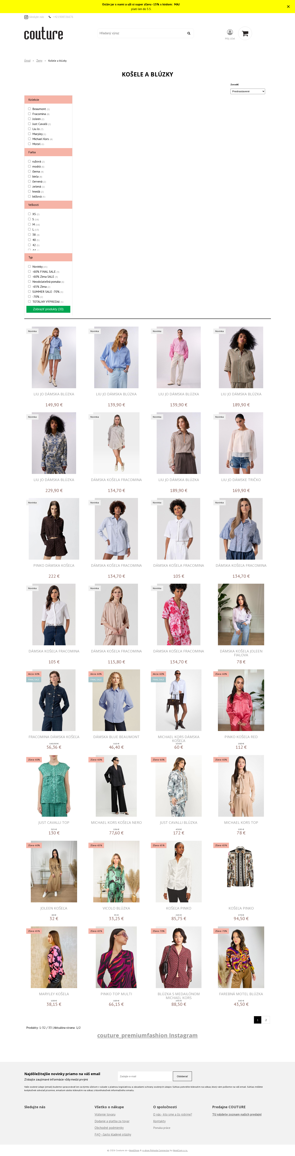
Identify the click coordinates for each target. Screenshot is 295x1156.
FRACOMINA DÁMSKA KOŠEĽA (54, 736)
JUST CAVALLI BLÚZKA (178, 822)
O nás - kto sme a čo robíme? (172, 1114)
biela (37, 176)
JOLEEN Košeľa (53, 908)
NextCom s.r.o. (180, 1150)
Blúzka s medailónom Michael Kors (179, 995)
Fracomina (41, 114)
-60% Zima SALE (45, 276)
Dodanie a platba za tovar (112, 1121)
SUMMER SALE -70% (47, 291)
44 (36, 250)
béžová (38, 196)
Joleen (38, 119)
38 (36, 234)
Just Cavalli (41, 124)
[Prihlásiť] (230, 34)
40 (36, 240)
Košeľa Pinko (178, 908)
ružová (38, 161)
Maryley (39, 134)
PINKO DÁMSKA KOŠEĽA (53, 565)
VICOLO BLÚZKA (116, 908)
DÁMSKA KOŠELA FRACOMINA (116, 479)
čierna (38, 171)
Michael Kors (42, 139)
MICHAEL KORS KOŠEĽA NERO (116, 822)
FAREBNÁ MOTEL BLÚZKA (241, 993)
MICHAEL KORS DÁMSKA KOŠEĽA (178, 738)
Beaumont (41, 109)
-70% (37, 296)
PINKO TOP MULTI (116, 993)
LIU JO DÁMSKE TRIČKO (241, 479)
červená (39, 181)
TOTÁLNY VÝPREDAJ (47, 301)
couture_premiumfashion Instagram (147, 1035)
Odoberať (182, 1076)
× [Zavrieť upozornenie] (288, 6)
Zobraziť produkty (48, 309)
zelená (38, 186)
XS (36, 214)
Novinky (39, 266)
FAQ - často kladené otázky (113, 1134)
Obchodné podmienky (109, 1128)
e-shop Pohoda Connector (155, 1150)
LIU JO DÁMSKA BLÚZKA (54, 393)
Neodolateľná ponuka (48, 281)
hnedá (38, 191)
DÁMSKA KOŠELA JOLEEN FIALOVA (241, 653)
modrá (38, 166)
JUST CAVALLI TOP (53, 822)
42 (36, 245)
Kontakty (159, 1121)
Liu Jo (37, 129)
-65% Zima (41, 286)
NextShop (134, 1150)
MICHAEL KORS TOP (241, 822)
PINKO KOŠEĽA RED (241, 736)
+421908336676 (63, 17)
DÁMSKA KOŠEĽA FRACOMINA (116, 565)
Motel (38, 144)
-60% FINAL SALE (45, 271)
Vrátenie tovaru (105, 1114)
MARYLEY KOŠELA (54, 993)
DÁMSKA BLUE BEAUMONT (116, 736)
